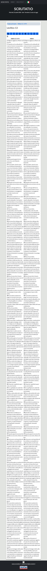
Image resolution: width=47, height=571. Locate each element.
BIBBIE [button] (12, 2)
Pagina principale (11, 23)
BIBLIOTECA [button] (20, 2)
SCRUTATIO (5, 2)
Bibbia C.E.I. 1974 (22, 23)
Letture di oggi (34, 12)
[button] (28, 2)
